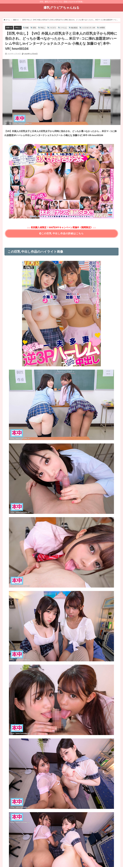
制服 (28, 27)
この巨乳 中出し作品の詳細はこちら (61, 233)
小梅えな (18, 27)
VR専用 (107, 27)
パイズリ (55, 27)
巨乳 (36, 27)
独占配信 (77, 27)
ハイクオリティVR (92, 27)
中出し (44, 27)
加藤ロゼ (9, 27)
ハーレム (66, 27)
